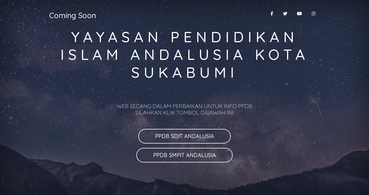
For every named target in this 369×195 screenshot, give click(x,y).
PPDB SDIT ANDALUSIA (184, 136)
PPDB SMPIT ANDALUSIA (184, 155)
